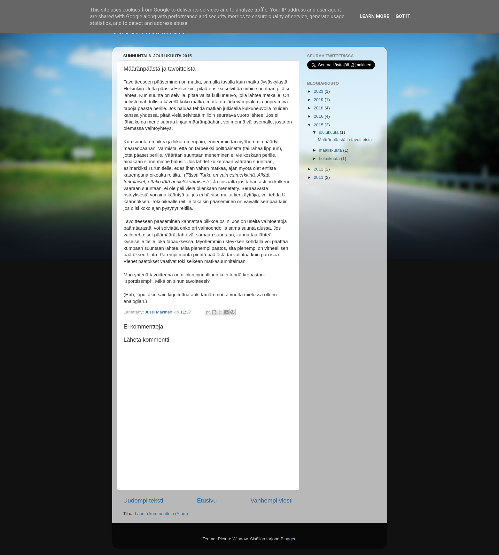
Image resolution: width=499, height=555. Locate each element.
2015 (319, 125)
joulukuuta (329, 132)
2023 (319, 91)
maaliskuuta (331, 150)
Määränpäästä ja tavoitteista (345, 139)
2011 (319, 177)
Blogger (288, 538)
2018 (319, 108)
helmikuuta (330, 158)
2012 (319, 169)
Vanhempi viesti (272, 500)
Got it (402, 16)
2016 (319, 116)
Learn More (374, 16)
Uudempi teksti (143, 500)
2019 (319, 99)
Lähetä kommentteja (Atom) (161, 513)
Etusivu (207, 500)
